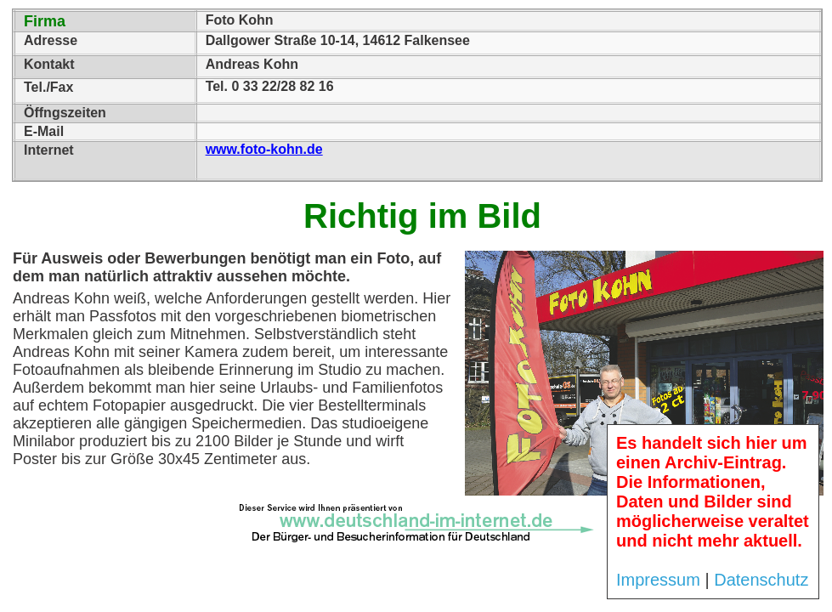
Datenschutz (761, 579)
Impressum (658, 579)
